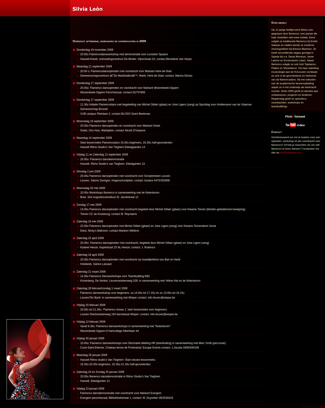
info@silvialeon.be (290, 152)
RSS (321, 407)
